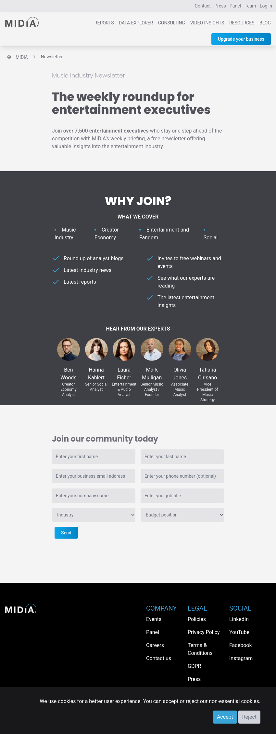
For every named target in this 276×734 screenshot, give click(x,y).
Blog (265, 22)
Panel (235, 5)
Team (250, 5)
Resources (242, 22)
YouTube (239, 632)
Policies (197, 619)
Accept (225, 717)
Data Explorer (136, 22)
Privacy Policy (204, 632)
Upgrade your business (241, 39)
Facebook (240, 645)
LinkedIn (239, 619)
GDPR (194, 666)
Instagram (241, 658)
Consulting (171, 22)
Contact (203, 5)
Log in (266, 5)
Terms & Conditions (200, 649)
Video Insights (207, 22)
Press (220, 5)
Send (66, 532)
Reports (104, 22)
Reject (249, 717)
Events (153, 619)
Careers (155, 645)
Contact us (158, 658)
